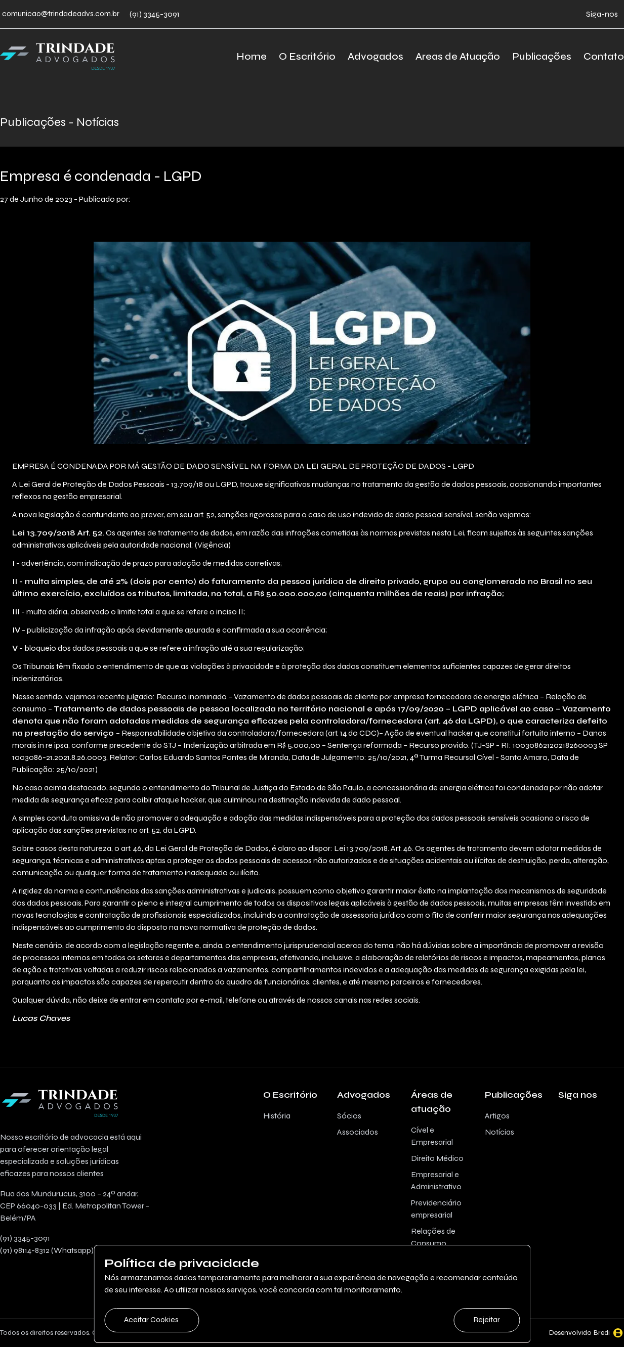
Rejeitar (485, 1319)
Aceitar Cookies (153, 1319)
